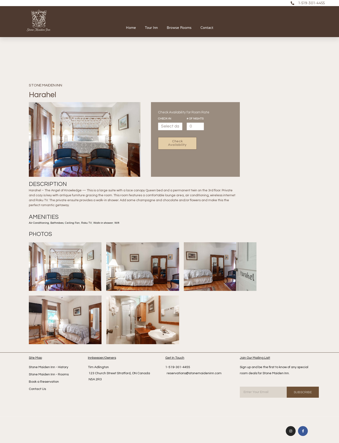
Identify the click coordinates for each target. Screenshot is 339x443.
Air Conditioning (39, 222)
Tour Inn (151, 28)
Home (131, 28)
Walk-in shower (108, 222)
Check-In (164, 118)
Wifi (122, 222)
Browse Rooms (179, 28)
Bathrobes (59, 222)
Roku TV (90, 222)
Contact (206, 28)
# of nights (195, 118)
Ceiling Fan (75, 222)
